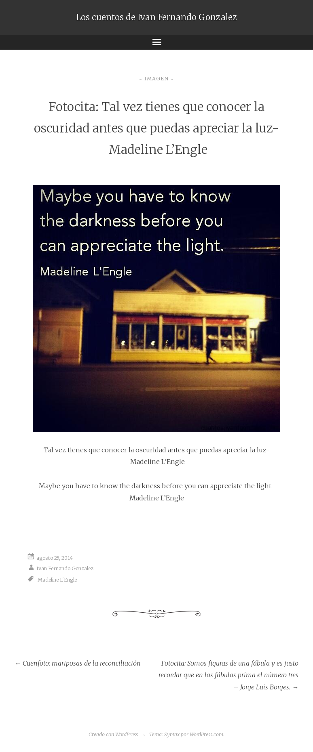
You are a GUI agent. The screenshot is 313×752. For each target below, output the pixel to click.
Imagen (156, 79)
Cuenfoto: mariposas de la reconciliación (78, 663)
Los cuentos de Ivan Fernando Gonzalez (156, 17)
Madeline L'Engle (57, 579)
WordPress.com (206, 734)
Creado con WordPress (113, 734)
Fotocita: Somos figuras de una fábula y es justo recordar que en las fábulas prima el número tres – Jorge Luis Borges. (228, 675)
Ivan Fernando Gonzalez (64, 568)
